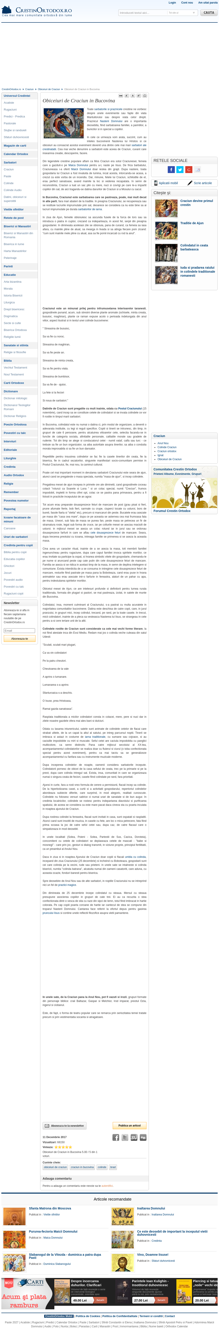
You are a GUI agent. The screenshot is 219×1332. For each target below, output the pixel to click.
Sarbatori (10, 162)
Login (172, 2)
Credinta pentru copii (18, 545)
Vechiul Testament (15, 367)
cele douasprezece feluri (105, 532)
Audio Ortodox (14, 475)
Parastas (84, 1326)
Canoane (10, 528)
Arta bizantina (13, 281)
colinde (102, 1167)
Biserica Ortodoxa (15, 330)
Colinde (9, 183)
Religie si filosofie (15, 352)
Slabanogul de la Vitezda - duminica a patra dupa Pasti (65, 1256)
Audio (47, 1326)
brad (113, 1167)
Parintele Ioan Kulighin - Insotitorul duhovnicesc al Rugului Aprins (150, 1283)
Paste (7, 176)
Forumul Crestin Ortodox (172, 511)
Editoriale (10, 449)
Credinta (10, 466)
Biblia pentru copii (15, 552)
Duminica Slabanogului (57, 1264)
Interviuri (10, 441)
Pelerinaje (10, 258)
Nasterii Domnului (111, 121)
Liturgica (9, 302)
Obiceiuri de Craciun (49, 89)
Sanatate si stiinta (16, 345)
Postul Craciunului (130, 408)
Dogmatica (11, 316)
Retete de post (14, 218)
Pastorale (10, 123)
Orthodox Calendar (176, 1326)
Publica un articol (129, 1125)
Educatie (10, 274)
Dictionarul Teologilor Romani (17, 407)
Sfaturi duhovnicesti (16, 137)
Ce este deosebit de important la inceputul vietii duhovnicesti (172, 1233)
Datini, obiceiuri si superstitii (15, 199)
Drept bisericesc (14, 309)
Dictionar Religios (15, 416)
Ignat (161, 455)
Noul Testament (14, 374)
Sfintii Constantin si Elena (117, 1322)
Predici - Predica (14, 116)
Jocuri (8, 572)
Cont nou (187, 2)
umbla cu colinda (135, 856)
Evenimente (182, 474)
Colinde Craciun (167, 447)
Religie (8, 483)
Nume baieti (156, 1326)
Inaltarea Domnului (151, 1208)
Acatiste (9, 102)
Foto (56, 1326)
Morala (8, 288)
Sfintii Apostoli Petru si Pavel (175, 1322)
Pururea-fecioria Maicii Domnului (53, 1231)
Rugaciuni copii (13, 593)
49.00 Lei (80, 1300)
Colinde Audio (13, 190)
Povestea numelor (16, 500)
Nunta (64, 1326)
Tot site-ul (173, 13)
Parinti (8, 266)
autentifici (107, 1185)
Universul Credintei (17, 95)
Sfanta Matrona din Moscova (50, 1208)
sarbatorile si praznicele (108, 109)
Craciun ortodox (167, 451)
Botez (73, 1326)
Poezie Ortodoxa (15, 424)
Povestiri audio (13, 579)
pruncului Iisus (51, 913)
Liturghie (10, 458)
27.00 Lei (141, 1300)
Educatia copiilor (14, 559)
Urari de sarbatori (16, 536)
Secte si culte (12, 323)
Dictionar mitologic (15, 398)
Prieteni (158, 474)
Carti (94, 1326)
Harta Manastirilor (15, 251)
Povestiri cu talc (15, 433)
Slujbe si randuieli (15, 130)
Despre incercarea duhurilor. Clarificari (86, 1283)
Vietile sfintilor (14, 209)
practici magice (67, 885)
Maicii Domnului (81, 169)
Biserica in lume (14, 244)
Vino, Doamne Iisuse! (152, 1254)
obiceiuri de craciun (55, 1167)
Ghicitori (9, 566)
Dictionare (11, 391)
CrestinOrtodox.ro (11, 89)
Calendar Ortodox (16, 154)
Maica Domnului (78, 165)
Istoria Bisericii (13, 295)
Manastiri (105, 1326)
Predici (50, 1322)
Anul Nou (163, 443)
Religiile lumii (12, 337)
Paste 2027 (11, 1322)
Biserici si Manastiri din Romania (18, 235)
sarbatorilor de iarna (90, 209)
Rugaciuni (10, 109)
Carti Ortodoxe (14, 383)
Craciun (29, 89)
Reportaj (10, 509)
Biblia (8, 360)
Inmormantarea (129, 1326)
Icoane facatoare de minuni (17, 519)
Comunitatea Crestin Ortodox (175, 469)
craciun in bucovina (82, 1167)
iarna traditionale (95, 736)
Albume (169, 474)
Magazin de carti (15, 145)
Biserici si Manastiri (17, 226)
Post (115, 1326)
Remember (11, 492)
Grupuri (196, 474)
